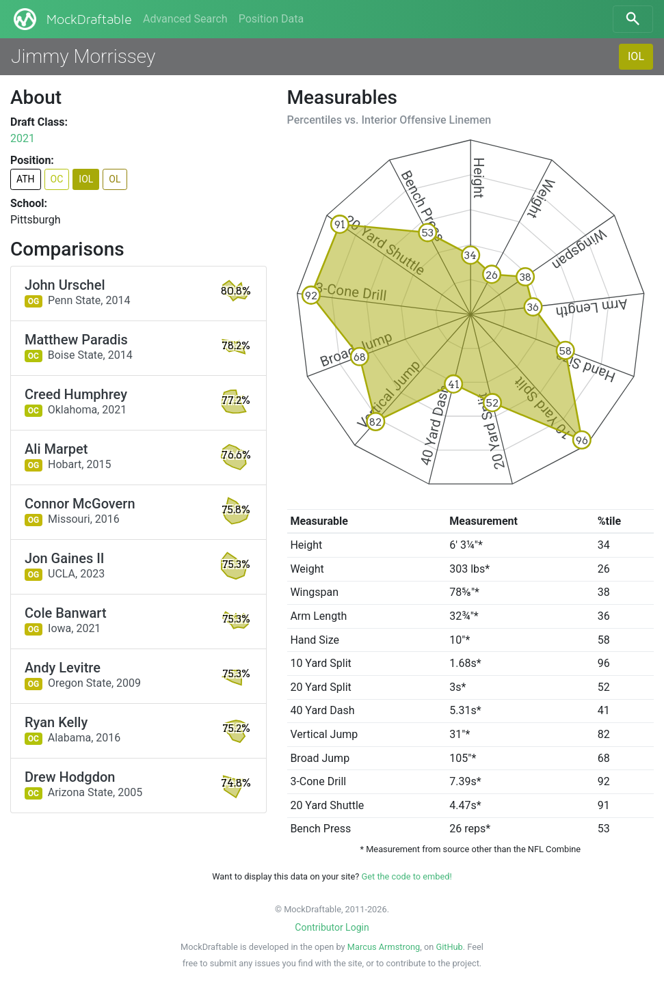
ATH (25, 179)
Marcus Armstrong (383, 947)
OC (57, 179)
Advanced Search (185, 18)
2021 (22, 138)
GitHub (449, 947)
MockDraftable (71, 19)
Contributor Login (332, 927)
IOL (636, 56)
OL (114, 179)
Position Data (271, 18)
